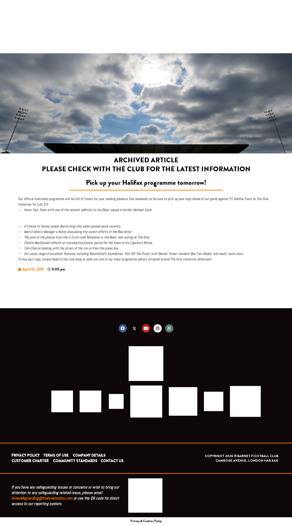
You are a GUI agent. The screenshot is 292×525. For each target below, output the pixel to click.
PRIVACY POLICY (25, 455)
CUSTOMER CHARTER (30, 460)
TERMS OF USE (56, 455)
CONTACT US (112, 460)
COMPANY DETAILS (89, 455)
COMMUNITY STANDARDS (75, 460)
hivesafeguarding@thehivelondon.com (41, 498)
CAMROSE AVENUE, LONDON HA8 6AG (247, 460)
